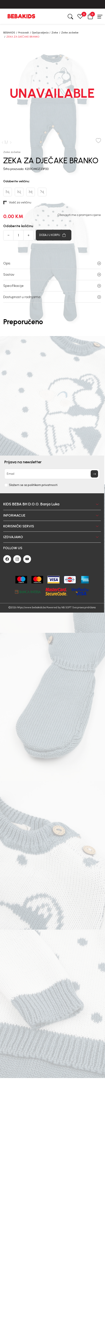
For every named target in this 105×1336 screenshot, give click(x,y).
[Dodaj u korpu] (53, 235)
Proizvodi (23, 32)
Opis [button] (52, 263)
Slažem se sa (33, 485)
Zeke (54, 32)
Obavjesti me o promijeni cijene (79, 215)
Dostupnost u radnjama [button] (52, 297)
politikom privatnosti (42, 485)
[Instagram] (17, 559)
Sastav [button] (52, 274)
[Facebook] (7, 559)
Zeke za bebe (70, 32)
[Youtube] (27, 559)
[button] (90, 16)
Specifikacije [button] (52, 286)
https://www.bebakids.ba (31, 607)
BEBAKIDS (9, 32)
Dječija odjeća (40, 32)
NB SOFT (66, 607)
